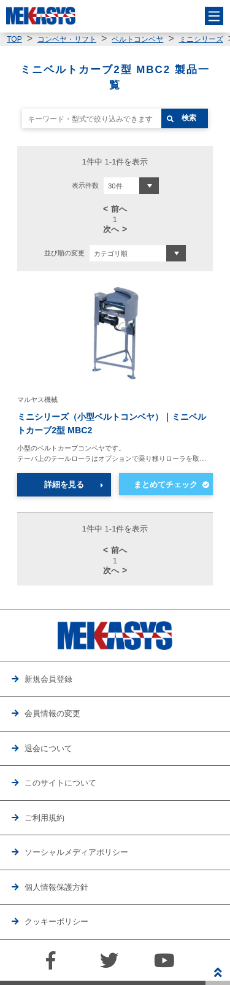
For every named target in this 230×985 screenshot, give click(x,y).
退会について (48, 748)
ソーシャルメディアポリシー (76, 852)
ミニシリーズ (201, 39)
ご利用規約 (44, 817)
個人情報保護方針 (56, 887)
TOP (14, 39)
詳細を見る (64, 484)
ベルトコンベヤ (137, 39)
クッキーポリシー (56, 921)
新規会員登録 (48, 679)
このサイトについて (60, 782)
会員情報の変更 (52, 713)
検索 (189, 118)
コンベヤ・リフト (66, 39)
